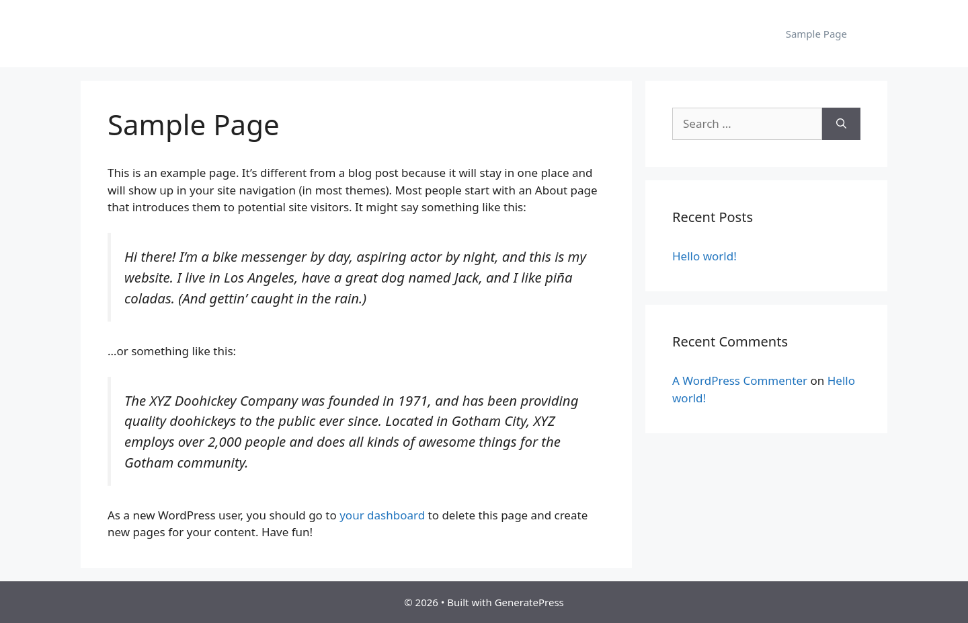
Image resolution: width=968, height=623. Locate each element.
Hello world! (704, 256)
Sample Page (816, 33)
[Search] (841, 124)
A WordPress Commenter (739, 380)
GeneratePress (529, 602)
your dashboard (382, 515)
